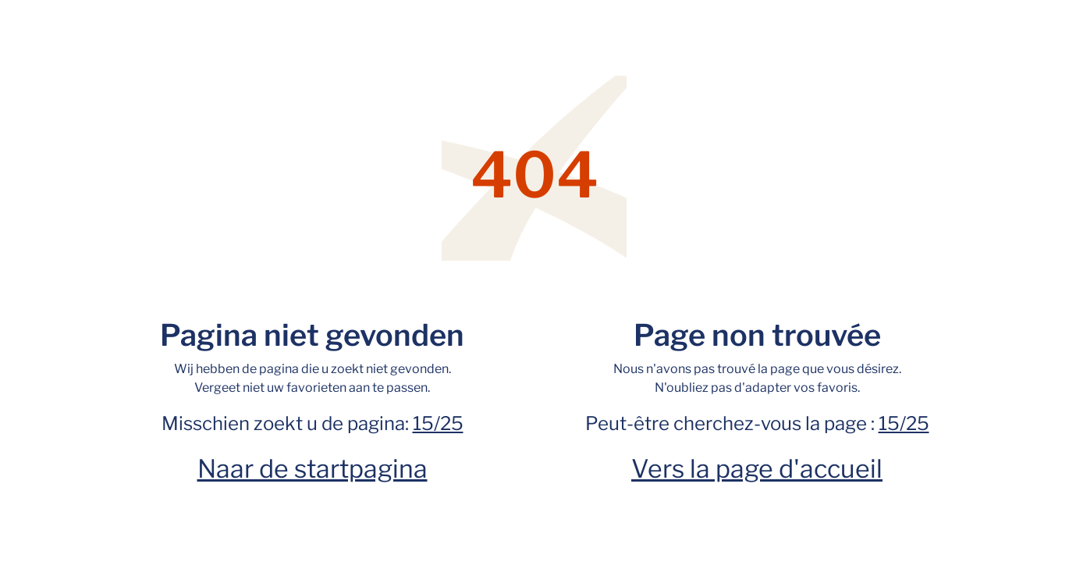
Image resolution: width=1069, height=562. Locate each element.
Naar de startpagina (312, 469)
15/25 (438, 423)
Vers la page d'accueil (757, 469)
